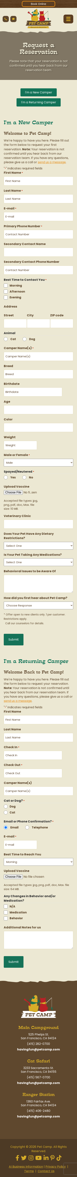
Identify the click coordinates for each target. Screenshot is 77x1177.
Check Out (13, 765)
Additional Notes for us (22, 927)
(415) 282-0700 (38, 1044)
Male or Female (17, 455)
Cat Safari (38, 1061)
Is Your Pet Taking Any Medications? (33, 555)
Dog (32, 339)
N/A (12, 906)
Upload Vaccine (16, 486)
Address (10, 306)
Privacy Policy (55, 1167)
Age (7, 401)
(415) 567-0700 (38, 1077)
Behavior (16, 918)
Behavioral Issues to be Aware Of (30, 571)
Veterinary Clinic (17, 516)
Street (9, 315)
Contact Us (46, 1171)
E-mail (10, 208)
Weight (10, 437)
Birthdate (12, 384)
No (31, 477)
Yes (13, 477)
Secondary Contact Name (25, 244)
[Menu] (68, 19)
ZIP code (56, 315)
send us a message (52, 162)
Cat (13, 339)
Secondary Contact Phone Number (31, 262)
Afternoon (17, 292)
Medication (18, 912)
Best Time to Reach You (22, 854)
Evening (15, 297)
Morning (16, 286)
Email (14, 827)
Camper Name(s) (19, 348)
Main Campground (38, 1027)
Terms (29, 1171)
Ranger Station (39, 1094)
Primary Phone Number (23, 226)
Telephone (40, 827)
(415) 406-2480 (38, 1111)
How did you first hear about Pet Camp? (35, 598)
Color (8, 419)
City (30, 315)
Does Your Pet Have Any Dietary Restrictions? (29, 536)
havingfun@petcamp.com (38, 1049)
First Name (13, 173)
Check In (11, 747)
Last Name (13, 190)
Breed (8, 366)
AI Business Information (26, 1167)
